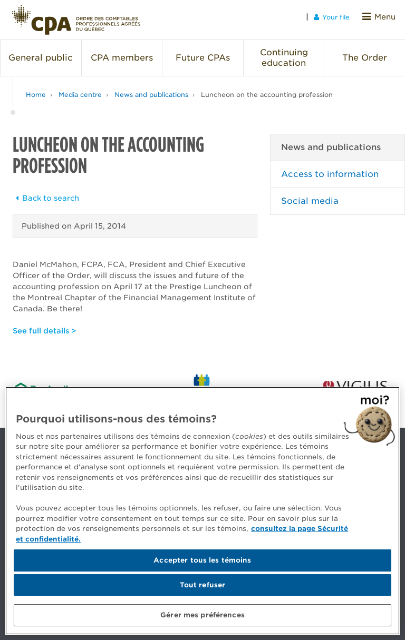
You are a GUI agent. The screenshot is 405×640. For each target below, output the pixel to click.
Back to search (46, 193)
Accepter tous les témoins (202, 560)
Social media (310, 196)
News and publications (151, 89)
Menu (381, 17)
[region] (202, 511)
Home (36, 89)
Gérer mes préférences (202, 615)
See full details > (44, 325)
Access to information (330, 169)
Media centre (80, 89)
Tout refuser (203, 585)
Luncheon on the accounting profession (267, 89)
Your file (335, 17)
